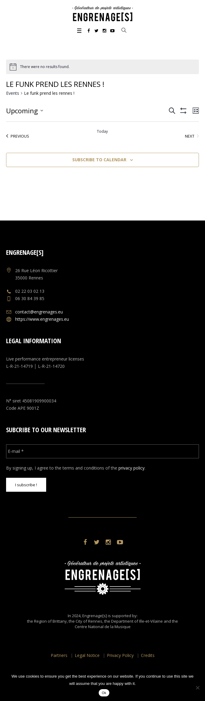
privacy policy (131, 468)
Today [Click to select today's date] (102, 131)
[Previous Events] (17, 136)
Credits (148, 655)
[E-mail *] (102, 451)
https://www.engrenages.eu (42, 319)
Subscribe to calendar (99, 159)
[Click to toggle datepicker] (24, 110)
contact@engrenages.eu (39, 312)
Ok (104, 693)
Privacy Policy (120, 655)
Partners (59, 655)
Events (12, 93)
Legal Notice (87, 655)
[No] (197, 688)
